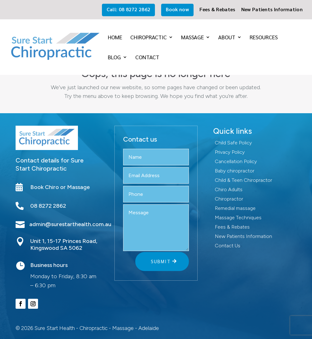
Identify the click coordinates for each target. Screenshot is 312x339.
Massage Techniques (238, 218)
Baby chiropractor (234, 171)
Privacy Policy (230, 152)
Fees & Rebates (217, 9)
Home (115, 38)
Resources (264, 38)
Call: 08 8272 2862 (128, 9)
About (226, 38)
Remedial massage (235, 208)
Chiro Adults (228, 189)
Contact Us (227, 246)
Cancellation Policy (236, 161)
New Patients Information (272, 9)
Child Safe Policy (233, 143)
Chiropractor (229, 199)
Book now (177, 9)
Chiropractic (148, 38)
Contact (147, 58)
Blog (114, 58)
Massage (192, 38)
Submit (161, 261)
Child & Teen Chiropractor (243, 180)
